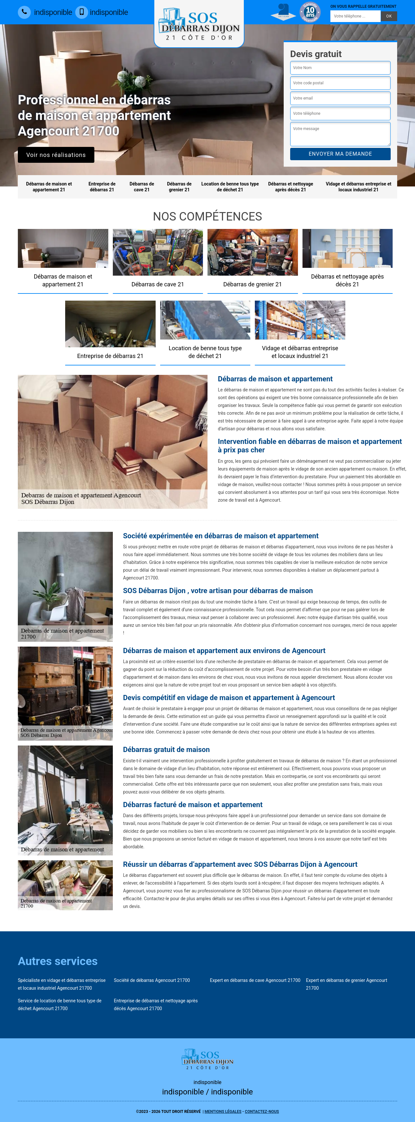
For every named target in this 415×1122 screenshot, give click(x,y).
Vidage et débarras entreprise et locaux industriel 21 (358, 186)
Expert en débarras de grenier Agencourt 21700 (346, 984)
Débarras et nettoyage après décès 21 (290, 186)
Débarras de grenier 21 (179, 186)
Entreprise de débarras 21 (102, 186)
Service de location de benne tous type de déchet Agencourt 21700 (59, 1004)
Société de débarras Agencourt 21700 (152, 980)
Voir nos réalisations (56, 154)
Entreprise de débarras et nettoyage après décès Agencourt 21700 (156, 1004)
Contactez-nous (262, 1111)
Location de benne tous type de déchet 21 (230, 186)
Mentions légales (223, 1111)
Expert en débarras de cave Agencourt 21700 (255, 980)
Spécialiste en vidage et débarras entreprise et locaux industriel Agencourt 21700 (62, 984)
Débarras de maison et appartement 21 (49, 186)
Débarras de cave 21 (142, 186)
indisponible (45, 12)
